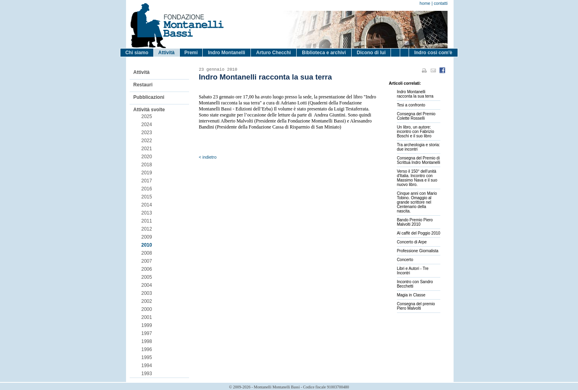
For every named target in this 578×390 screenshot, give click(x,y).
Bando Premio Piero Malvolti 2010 (415, 222)
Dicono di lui (371, 52)
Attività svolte (149, 109)
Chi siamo (136, 52)
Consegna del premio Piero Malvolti (416, 306)
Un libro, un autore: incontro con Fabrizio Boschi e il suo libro (415, 131)
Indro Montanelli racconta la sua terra (415, 94)
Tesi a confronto (411, 105)
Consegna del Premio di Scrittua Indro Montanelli (418, 160)
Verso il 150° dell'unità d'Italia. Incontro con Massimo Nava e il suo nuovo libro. (417, 178)
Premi (190, 52)
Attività (166, 52)
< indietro (207, 157)
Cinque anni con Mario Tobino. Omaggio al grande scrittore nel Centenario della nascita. (417, 202)
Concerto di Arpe (412, 242)
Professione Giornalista (417, 251)
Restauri (143, 85)
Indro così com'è (433, 52)
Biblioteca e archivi (324, 52)
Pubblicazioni (148, 97)
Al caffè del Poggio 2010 (418, 233)
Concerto (405, 259)
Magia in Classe (411, 295)
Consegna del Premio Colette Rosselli (416, 116)
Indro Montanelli (226, 52)
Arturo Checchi (273, 52)
